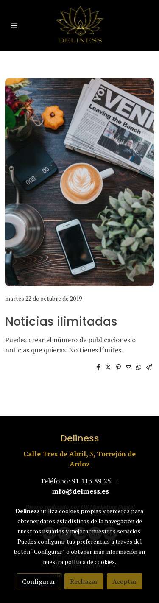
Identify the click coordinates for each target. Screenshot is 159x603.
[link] (79, 25)
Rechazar (84, 581)
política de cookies (89, 562)
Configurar (39, 581)
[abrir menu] (14, 25)
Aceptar (124, 581)
